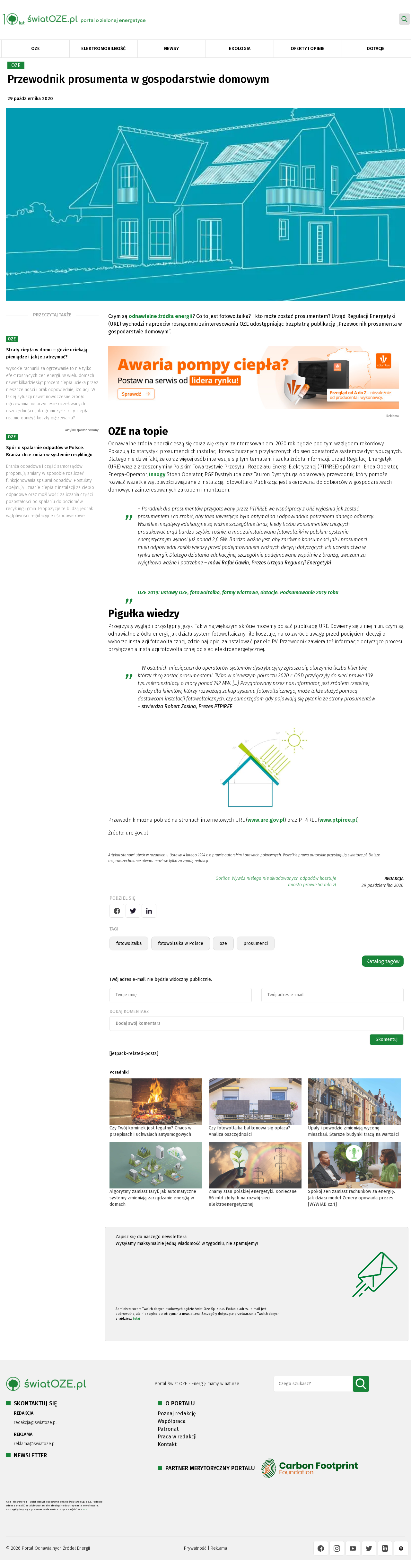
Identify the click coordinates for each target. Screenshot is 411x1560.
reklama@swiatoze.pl (35, 1443)
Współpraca (172, 1421)
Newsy (171, 48)
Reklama (219, 1548)
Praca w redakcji (177, 1437)
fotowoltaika (129, 943)
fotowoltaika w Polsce (180, 943)
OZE (35, 48)
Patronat (168, 1429)
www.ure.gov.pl (266, 820)
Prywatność (195, 1548)
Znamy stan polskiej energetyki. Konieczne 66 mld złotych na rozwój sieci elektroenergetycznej (253, 1198)
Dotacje (376, 48)
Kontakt (167, 1444)
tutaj (136, 1319)
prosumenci (255, 943)
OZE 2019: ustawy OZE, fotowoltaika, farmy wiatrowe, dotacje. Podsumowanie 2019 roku (238, 592)
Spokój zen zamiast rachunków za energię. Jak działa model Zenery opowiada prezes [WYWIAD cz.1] (351, 1198)
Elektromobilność (103, 48)
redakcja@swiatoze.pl (35, 1422)
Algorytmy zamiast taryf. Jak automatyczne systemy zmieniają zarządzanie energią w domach (152, 1198)
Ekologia (239, 48)
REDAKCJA (394, 878)
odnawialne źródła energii (161, 316)
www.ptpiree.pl (338, 820)
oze (223, 943)
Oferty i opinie (308, 48)
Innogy (157, 474)
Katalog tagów (382, 961)
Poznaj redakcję (177, 1413)
